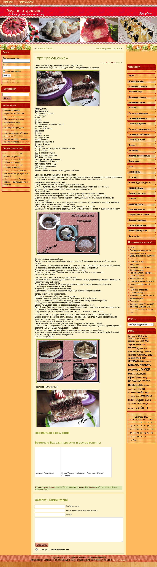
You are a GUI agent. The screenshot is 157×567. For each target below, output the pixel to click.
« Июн (133, 440)
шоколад (38, 489)
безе (86, 487)
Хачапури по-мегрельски (141, 267)
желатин (133, 351)
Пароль (6, 65)
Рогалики (134, 259)
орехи (133, 377)
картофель (145, 354)
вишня (138, 341)
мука (145, 369)
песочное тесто (139, 381)
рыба (130, 389)
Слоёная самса (136, 270)
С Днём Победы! (137, 293)
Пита (132, 247)
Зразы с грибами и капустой (142, 256)
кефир (131, 358)
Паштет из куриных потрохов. (108, 48)
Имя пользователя (11, 58)
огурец (143, 374)
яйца (45, 489)
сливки (139, 389)
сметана (146, 396)
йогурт (141, 351)
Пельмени (134, 301)
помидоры (135, 384)
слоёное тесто (134, 396)
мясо (131, 373)
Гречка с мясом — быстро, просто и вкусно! (16, 173)
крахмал (133, 360)
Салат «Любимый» (44, 48)
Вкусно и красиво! (24, 10)
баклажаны (132, 336)
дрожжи (142, 348)
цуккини (132, 403)
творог (139, 400)
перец (142, 377)
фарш (148, 400)
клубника (100, 487)
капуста (132, 355)
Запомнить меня (13, 71)
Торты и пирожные (70, 487)
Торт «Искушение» (51, 58)
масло (133, 364)
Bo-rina (119, 62)
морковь (134, 369)
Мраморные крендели (14, 128)
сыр (131, 399)
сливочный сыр (111, 487)
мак (149, 361)
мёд (137, 374)
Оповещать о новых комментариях (53, 554)
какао (148, 351)
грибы (145, 340)
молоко (145, 364)
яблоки (132, 408)
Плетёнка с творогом (139, 290)
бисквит (59, 487)
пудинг (146, 385)
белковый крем (134, 338)
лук (146, 361)
